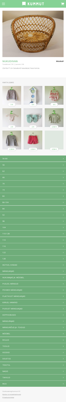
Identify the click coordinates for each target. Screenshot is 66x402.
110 (4, 240)
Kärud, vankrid (9, 302)
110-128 (6, 233)
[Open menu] (3, 4)
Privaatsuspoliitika (8, 397)
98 (3, 221)
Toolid (5, 346)
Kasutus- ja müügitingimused (11, 394)
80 (3, 196)
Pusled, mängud (10, 283)
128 (4, 258)
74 (3, 190)
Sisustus (6, 358)
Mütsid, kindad (9, 265)
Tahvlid (6, 377)
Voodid (6, 352)
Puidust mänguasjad (12, 308)
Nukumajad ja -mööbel (13, 277)
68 (3, 177)
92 (3, 215)
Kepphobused (9, 315)
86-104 (5, 202)
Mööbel (6, 333)
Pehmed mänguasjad (12, 290)
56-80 (4, 158)
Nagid (5, 371)
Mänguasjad (8, 271)
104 (4, 227)
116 (4, 246)
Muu (4, 383)
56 (3, 165)
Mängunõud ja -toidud (13, 327)
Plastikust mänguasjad (13, 296)
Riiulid (5, 340)
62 (3, 171)
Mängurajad (8, 321)
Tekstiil (6, 365)
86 (3, 208)
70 (3, 183)
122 (4, 252)
